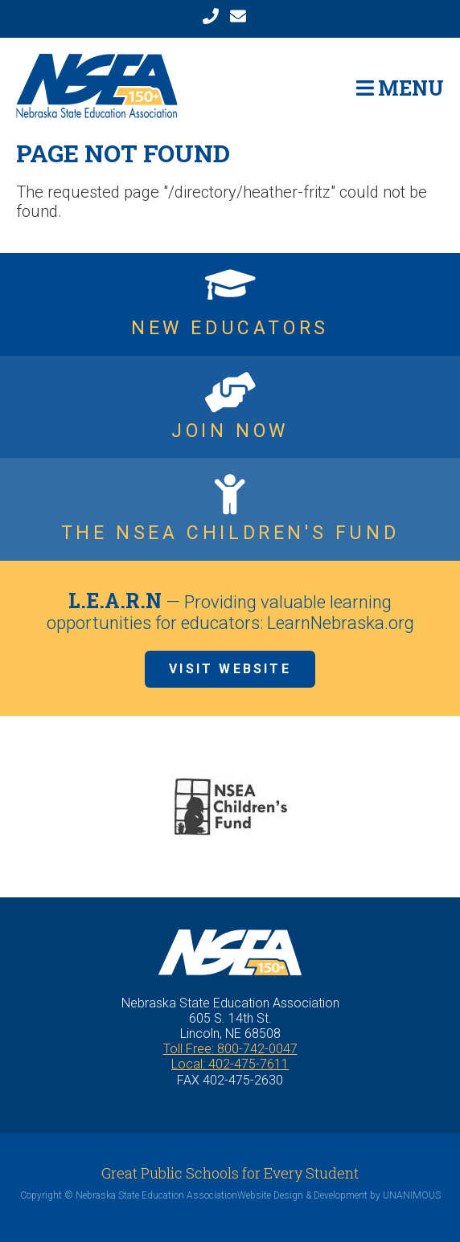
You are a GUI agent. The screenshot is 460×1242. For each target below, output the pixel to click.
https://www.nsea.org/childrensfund (230, 509)
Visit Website (230, 668)
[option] (230, 806)
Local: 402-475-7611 (230, 1064)
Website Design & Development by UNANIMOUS (339, 1195)
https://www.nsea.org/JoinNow (230, 407)
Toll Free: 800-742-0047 (230, 1048)
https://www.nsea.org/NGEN (230, 304)
